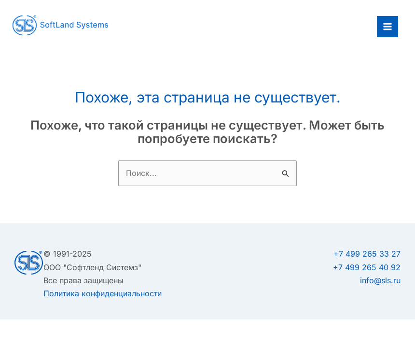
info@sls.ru (380, 280)
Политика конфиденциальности (102, 293)
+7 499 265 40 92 (367, 267)
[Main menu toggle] (387, 26)
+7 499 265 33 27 (367, 254)
